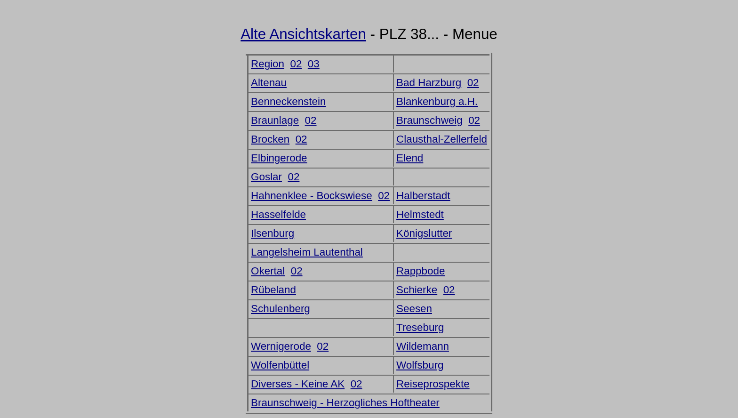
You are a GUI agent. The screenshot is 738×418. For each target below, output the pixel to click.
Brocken (270, 139)
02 (296, 64)
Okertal (268, 271)
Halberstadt (423, 195)
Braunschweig (429, 120)
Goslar (266, 177)
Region (267, 64)
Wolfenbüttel (280, 365)
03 (314, 64)
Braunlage (275, 120)
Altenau (269, 82)
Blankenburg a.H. (437, 101)
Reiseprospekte (433, 384)
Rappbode (420, 271)
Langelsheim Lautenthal (307, 252)
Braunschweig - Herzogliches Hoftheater (345, 403)
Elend (409, 158)
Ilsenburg (272, 233)
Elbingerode (279, 158)
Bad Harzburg (428, 82)
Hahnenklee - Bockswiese (311, 195)
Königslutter (424, 233)
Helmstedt (420, 214)
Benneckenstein (288, 101)
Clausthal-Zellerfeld (441, 139)
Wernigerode (281, 346)
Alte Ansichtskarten (303, 34)
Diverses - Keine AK (298, 384)
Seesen (414, 308)
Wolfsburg (419, 365)
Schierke (416, 290)
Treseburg (420, 327)
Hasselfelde (278, 214)
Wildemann (422, 346)
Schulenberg (280, 308)
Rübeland (273, 290)
